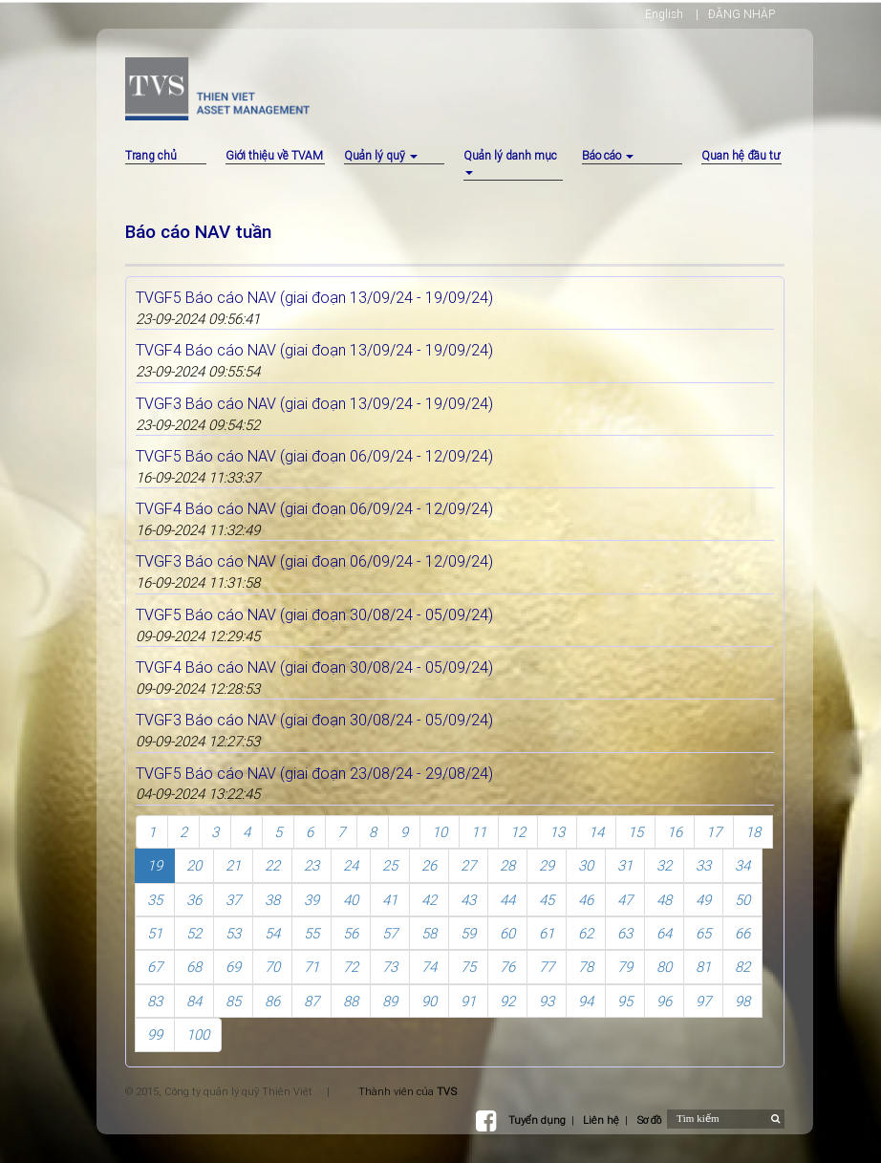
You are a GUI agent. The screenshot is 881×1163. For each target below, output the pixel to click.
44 (507, 900)
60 (507, 933)
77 (546, 967)
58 (429, 933)
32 (664, 865)
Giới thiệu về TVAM (274, 155)
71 (311, 967)
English (664, 14)
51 (154, 933)
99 (154, 1034)
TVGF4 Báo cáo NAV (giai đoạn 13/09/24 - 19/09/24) (314, 349)
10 (439, 832)
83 (154, 1001)
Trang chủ (151, 155)
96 (664, 1001)
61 (546, 933)
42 (429, 900)
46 (585, 900)
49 (703, 900)
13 (557, 832)
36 (194, 900)
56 (350, 933)
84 (194, 1001)
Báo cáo (608, 155)
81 (703, 967)
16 (674, 832)
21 (233, 865)
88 (350, 1001)
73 (390, 967)
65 (703, 933)
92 (507, 1001)
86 (272, 1001)
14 (596, 832)
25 (390, 865)
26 (429, 865)
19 (154, 865)
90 (429, 1001)
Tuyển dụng (537, 1120)
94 (585, 1001)
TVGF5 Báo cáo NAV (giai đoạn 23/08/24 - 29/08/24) (314, 773)
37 (233, 900)
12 (518, 832)
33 (703, 865)
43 (468, 900)
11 (478, 832)
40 (350, 900)
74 (429, 967)
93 (546, 1001)
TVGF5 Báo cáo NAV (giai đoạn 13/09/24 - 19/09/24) (314, 297)
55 (311, 933)
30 (585, 865)
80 (664, 967)
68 (194, 967)
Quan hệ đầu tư (740, 155)
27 (468, 865)
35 (154, 900)
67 (154, 967)
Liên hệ (601, 1120)
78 (585, 967)
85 (233, 1001)
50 (742, 900)
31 (625, 865)
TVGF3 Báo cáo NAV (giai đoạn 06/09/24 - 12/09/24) (314, 561)
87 (311, 1001)
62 (585, 933)
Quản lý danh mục (510, 161)
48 (664, 900)
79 (625, 967)
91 (468, 1001)
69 (233, 967)
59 (468, 933)
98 (742, 1001)
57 (390, 933)
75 (468, 967)
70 (272, 967)
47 (625, 900)
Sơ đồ (648, 1120)
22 (272, 865)
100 (197, 1034)
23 (311, 865)
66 (742, 933)
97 (703, 1001)
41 (390, 900)
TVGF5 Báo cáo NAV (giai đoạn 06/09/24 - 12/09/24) (314, 455)
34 (742, 865)
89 (390, 1001)
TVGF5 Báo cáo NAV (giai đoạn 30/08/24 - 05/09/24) (314, 614)
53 (233, 933)
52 (194, 933)
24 (350, 865)
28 (507, 865)
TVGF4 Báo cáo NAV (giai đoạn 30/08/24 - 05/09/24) (314, 667)
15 (635, 832)
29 (546, 865)
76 (507, 967)
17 (713, 832)
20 (194, 865)
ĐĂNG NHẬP (741, 14)
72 (350, 967)
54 (272, 933)
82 (742, 967)
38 (272, 900)
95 (625, 1001)
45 (546, 900)
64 (664, 933)
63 (625, 933)
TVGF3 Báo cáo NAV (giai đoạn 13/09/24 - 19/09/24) (314, 403)
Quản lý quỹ (381, 155)
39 (311, 900)
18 (753, 832)
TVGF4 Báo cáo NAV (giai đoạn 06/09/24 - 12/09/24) (314, 508)
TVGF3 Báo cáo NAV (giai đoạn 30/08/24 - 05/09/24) (314, 719)
